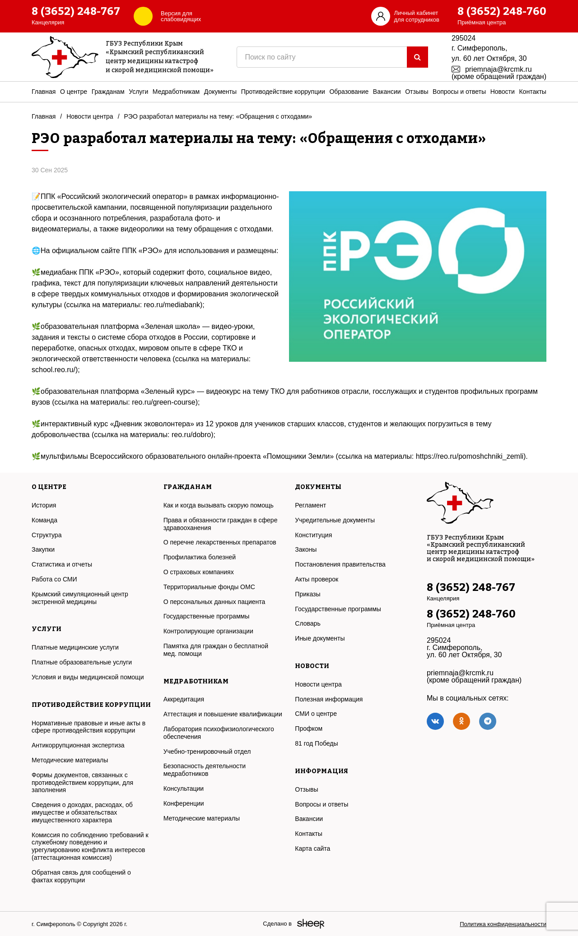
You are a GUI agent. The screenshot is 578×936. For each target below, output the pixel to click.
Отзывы (416, 91)
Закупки (43, 549)
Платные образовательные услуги (82, 662)
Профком (308, 728)
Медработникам (176, 91)
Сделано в (277, 923)
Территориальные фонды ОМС (209, 586)
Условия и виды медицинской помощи (88, 677)
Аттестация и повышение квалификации (222, 714)
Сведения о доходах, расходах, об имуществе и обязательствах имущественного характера (82, 812)
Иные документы (320, 638)
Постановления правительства (340, 564)
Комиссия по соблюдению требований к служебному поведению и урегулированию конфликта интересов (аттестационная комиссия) (90, 846)
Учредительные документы (335, 520)
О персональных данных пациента (214, 601)
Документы (220, 91)
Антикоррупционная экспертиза (78, 745)
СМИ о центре (316, 713)
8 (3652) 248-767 (76, 11)
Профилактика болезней (199, 557)
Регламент (310, 505)
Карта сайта (312, 848)
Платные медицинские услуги (75, 647)
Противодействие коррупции (283, 91)
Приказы (307, 594)
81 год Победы (316, 743)
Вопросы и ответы (459, 91)
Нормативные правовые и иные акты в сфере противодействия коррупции (88, 726)
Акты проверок (316, 579)
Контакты (532, 91)
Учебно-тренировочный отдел (207, 751)
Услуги (138, 91)
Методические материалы (70, 760)
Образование (348, 91)
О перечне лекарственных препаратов (219, 542)
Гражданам (108, 91)
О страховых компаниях (198, 572)
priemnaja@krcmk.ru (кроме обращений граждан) (499, 72)
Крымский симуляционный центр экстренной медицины (80, 597)
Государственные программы (206, 616)
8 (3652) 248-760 (501, 11)
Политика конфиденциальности (503, 924)
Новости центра (89, 116)
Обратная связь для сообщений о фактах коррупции (81, 876)
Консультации (183, 788)
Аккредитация (183, 699)
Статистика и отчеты (62, 564)
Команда (44, 520)
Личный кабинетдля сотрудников (416, 16)
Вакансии (387, 91)
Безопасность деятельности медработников (204, 769)
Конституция (313, 535)
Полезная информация (329, 699)
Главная (44, 91)
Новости (502, 91)
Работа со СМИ (54, 579)
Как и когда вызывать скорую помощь (218, 505)
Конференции (183, 803)
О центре (73, 91)
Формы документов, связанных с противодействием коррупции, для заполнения (82, 782)
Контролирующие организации (208, 631)
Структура (46, 535)
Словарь (307, 623)
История (44, 505)
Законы (306, 549)
